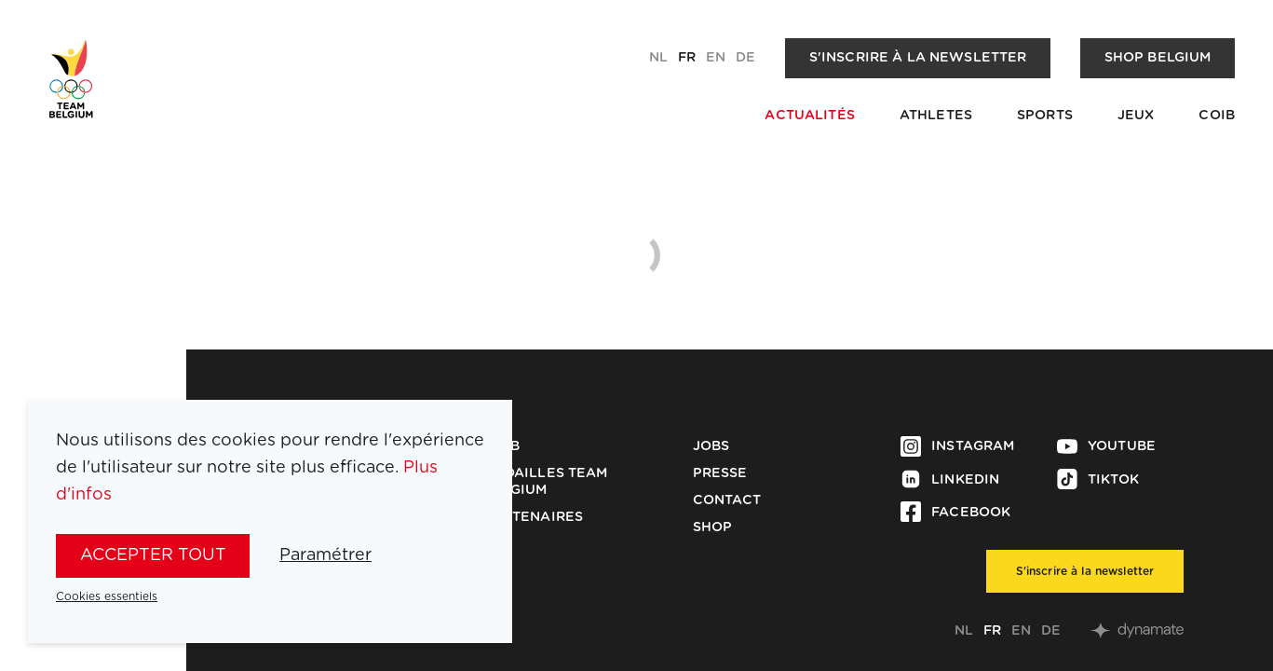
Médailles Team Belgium (546, 482)
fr (687, 57)
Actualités (809, 115)
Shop (713, 527)
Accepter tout (153, 555)
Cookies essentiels (106, 596)
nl (658, 57)
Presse (720, 473)
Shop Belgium (1158, 57)
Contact (727, 500)
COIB (1217, 115)
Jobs (711, 446)
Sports (1045, 115)
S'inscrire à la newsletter (918, 57)
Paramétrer (325, 555)
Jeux (1136, 115)
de (745, 57)
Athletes (936, 115)
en (715, 57)
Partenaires (534, 517)
